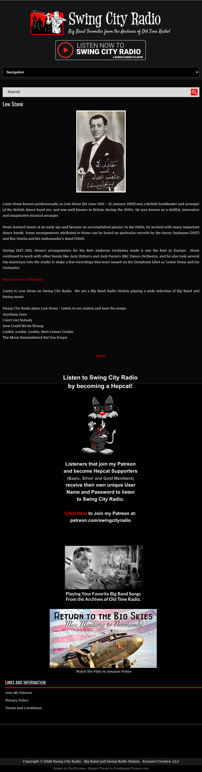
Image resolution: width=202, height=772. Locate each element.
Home (101, 356)
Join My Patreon (18, 693)
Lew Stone (13, 104)
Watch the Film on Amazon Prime (104, 671)
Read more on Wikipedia (23, 279)
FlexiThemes (77, 768)
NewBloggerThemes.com (131, 768)
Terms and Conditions (23, 708)
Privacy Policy (16, 700)
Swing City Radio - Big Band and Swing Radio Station (96, 761)
